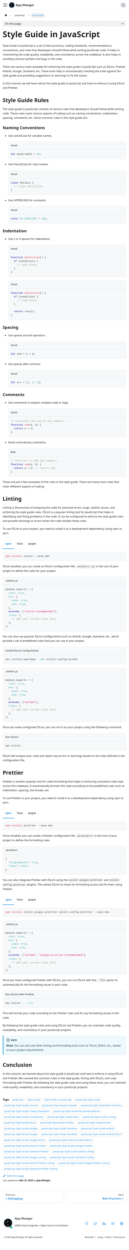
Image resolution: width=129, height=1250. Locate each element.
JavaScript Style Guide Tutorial (21, 1105)
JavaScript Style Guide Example (59, 1105)
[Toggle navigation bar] (5, 5)
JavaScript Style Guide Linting (99, 1116)
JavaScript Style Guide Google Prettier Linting (84, 1163)
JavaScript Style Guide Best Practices (101, 1105)
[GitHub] (86, 1223)
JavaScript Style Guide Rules (63, 1116)
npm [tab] (8, 543)
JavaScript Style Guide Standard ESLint (70, 1140)
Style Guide (33, 1099)
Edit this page (13, 1176)
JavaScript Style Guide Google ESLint (24, 1140)
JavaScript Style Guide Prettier (57, 1122)
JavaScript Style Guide (88, 1099)
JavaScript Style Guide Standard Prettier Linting (30, 1168)
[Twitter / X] (95, 1223)
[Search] (123, 5)
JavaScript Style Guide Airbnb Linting (73, 1151)
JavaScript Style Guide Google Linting (25, 1157)
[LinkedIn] (104, 1223)
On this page (13, 23)
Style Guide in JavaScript (58, 1099)
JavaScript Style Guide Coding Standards (27, 1111)
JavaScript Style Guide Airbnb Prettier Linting (29, 1163)
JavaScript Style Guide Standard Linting (72, 1157)
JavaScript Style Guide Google (20, 1128)
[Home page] (6, 15)
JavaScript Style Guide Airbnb (94, 1122)
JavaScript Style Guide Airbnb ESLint (101, 1134)
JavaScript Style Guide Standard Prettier (26, 1151)
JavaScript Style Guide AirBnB (97, 1128)
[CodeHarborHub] (121, 1223)
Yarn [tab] (20, 543)
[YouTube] (113, 1223)
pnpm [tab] (32, 543)
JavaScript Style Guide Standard (59, 1128)
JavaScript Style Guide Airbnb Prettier (25, 1145)
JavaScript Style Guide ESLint (20, 1122)
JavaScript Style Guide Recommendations (77, 1111)
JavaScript (17, 1099)
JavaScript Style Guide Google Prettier (71, 1145)
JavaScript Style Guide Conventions (24, 1116)
